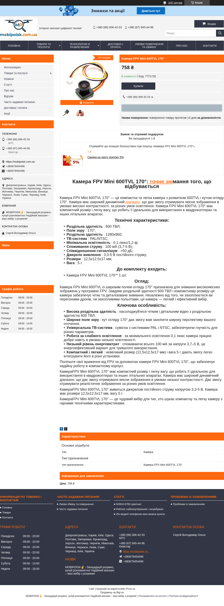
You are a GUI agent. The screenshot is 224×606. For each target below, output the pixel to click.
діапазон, (133, 202)
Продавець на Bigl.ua (112, 592)
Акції (7, 113)
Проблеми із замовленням (189, 504)
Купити (138, 86)
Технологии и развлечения (79, 46)
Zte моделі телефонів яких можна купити (140, 514)
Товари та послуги (43, 46)
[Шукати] (220, 33)
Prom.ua (130, 588)
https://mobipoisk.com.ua (20, 161)
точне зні (160, 181)
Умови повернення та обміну (149, 46)
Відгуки (8, 96)
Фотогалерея (12, 67)
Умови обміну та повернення (76, 504)
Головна (14, 45)
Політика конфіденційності (183, 596)
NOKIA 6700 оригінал (128, 504)
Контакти (210, 45)
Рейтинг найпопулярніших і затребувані (139, 509)
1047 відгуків (175, 2)
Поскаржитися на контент (153, 596)
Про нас (182, 45)
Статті (8, 84)
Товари (6, 512)
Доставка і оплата (115, 46)
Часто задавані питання (19, 102)
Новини (9, 78)
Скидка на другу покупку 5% (105, 157)
